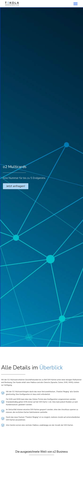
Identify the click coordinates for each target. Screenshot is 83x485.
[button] (75, 3)
